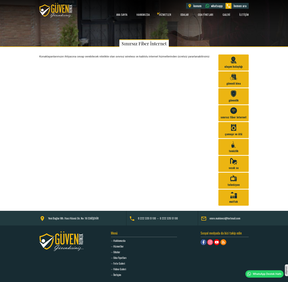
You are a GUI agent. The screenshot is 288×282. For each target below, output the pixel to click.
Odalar (184, 14)
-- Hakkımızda (118, 241)
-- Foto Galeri (118, 263)
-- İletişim (116, 275)
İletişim (244, 14)
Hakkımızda (143, 14)
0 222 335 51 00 (147, 218)
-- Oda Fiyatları (118, 258)
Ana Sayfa (121, 14)
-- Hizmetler (117, 246)
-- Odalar (115, 252)
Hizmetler (165, 14)
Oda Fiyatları (205, 14)
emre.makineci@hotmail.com (225, 218)
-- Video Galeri (118, 269)
